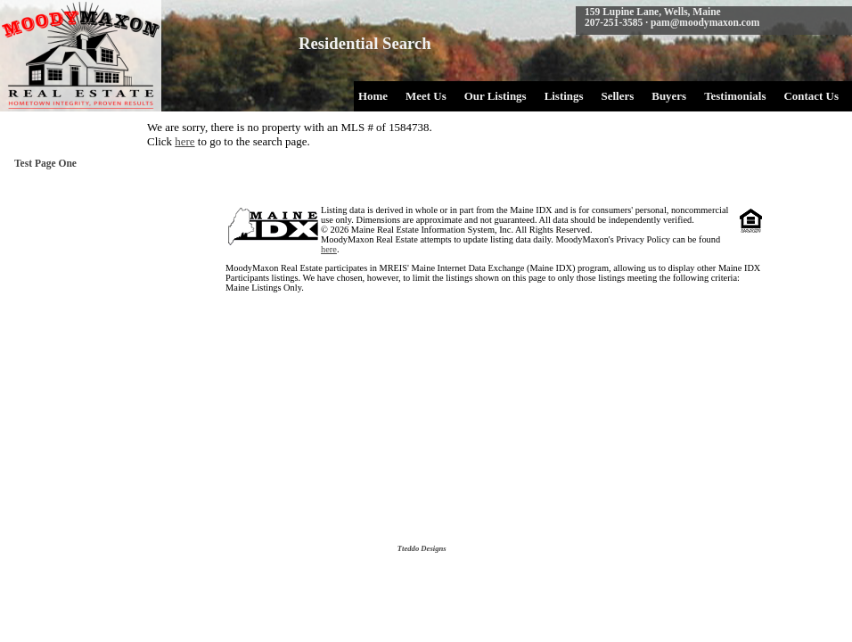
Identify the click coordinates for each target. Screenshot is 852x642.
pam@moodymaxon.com (705, 22)
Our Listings (495, 96)
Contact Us (811, 96)
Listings (564, 96)
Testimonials (735, 96)
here (184, 141)
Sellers (618, 96)
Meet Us (426, 96)
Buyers (668, 96)
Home (373, 96)
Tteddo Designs (421, 548)
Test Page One (45, 163)
